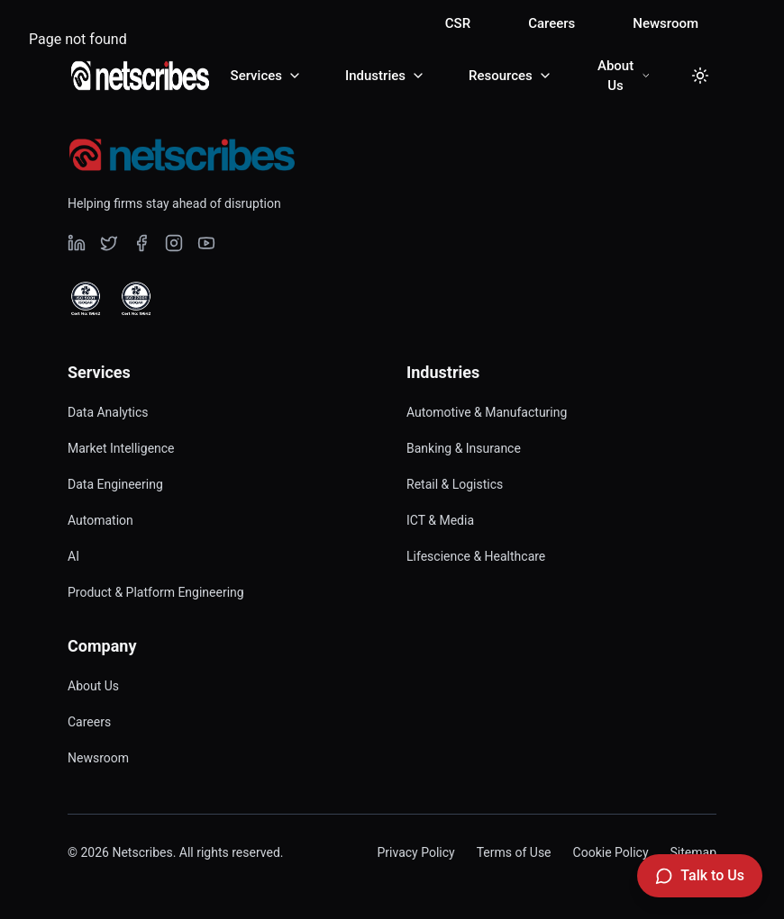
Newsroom (665, 23)
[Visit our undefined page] (77, 243)
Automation (100, 520)
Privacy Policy (415, 852)
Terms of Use (514, 852)
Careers (551, 23)
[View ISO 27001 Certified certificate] (136, 299)
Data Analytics (108, 412)
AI (73, 556)
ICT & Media (440, 520)
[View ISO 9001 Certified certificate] (86, 299)
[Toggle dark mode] (700, 75)
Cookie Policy (611, 852)
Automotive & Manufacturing (486, 412)
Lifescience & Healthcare (475, 556)
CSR (457, 23)
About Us (93, 686)
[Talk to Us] (699, 875)
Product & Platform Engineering (156, 592)
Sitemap (693, 852)
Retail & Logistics (454, 484)
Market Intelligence (121, 448)
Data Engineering (115, 484)
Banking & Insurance (463, 448)
